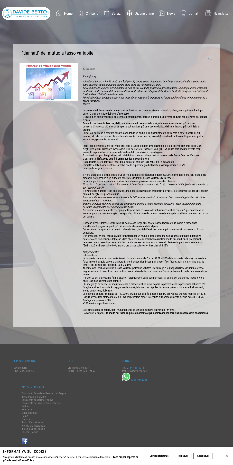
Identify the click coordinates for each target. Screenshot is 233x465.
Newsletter (217, 13)
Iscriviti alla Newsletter (34, 425)
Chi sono (87, 13)
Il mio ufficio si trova (32, 422)
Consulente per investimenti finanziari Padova (41, 405)
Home (63, 13)
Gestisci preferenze (159, 456)
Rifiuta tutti (183, 456)
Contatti (189, 13)
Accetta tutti (203, 456)
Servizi (112, 13)
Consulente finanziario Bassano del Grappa (44, 393)
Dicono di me (139, 13)
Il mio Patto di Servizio (34, 396)
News (166, 13)
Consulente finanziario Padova (37, 400)
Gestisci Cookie (30, 432)
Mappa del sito (29, 412)
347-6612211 (137, 367)
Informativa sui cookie (33, 428)
